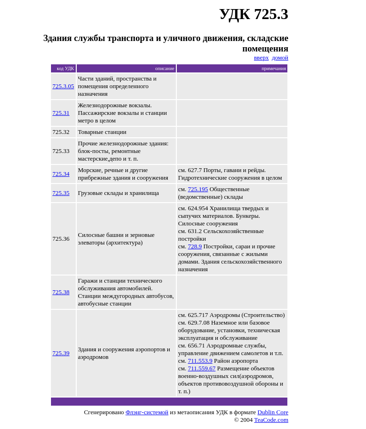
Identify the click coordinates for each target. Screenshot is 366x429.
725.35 (61, 192)
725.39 (61, 353)
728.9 (195, 246)
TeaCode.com (271, 419)
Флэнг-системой (146, 412)
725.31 (61, 112)
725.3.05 (63, 86)
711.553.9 (200, 360)
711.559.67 (201, 368)
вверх (261, 57)
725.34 (61, 173)
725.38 (61, 292)
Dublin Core (272, 412)
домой (280, 57)
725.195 (198, 189)
